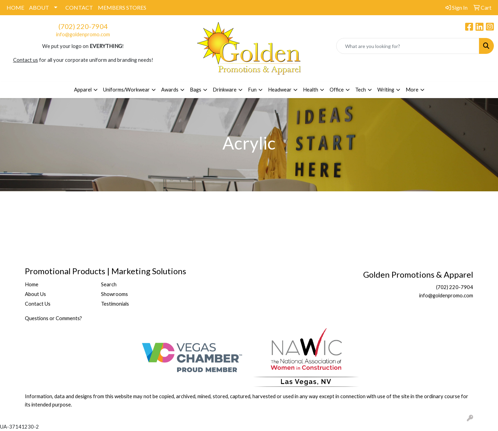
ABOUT (39, 7)
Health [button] (310, 90)
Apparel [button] (83, 90)
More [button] (412, 90)
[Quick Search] (407, 46)
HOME (15, 7)
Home (31, 284)
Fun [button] (252, 90)
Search (109, 284)
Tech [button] (360, 90)
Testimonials (115, 304)
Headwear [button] (280, 90)
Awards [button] (169, 90)
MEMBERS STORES (122, 7)
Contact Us (37, 304)
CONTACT (79, 7)
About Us (35, 294)
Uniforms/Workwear (126, 90)
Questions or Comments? (53, 318)
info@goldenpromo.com (83, 34)
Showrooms (114, 294)
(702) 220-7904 (83, 26)
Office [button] (337, 90)
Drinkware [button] (225, 90)
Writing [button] (385, 90)
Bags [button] (195, 90)
